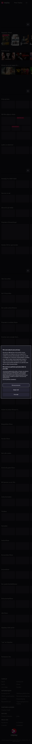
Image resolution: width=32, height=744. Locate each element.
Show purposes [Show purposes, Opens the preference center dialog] (16, 385)
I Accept (16, 394)
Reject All (16, 390)
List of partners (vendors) (9, 379)
